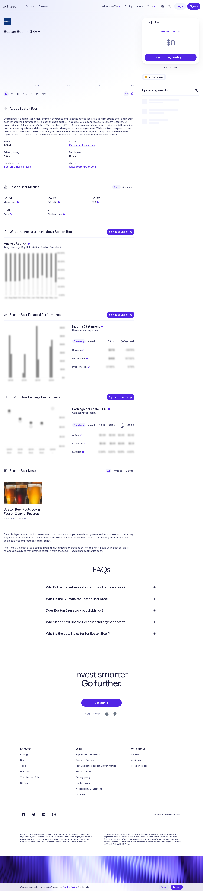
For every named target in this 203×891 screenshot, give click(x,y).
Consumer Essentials (82, 145)
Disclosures (82, 794)
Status (24, 783)
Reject (164, 887)
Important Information (88, 754)
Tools (23, 765)
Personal (30, 6)
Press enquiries (139, 765)
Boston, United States (17, 166)
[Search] (169, 6)
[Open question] (154, 587)
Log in (180, 6)
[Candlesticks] (131, 93)
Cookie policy (83, 783)
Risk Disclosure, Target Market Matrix (96, 765)
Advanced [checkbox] (127, 187)
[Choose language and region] (163, 6)
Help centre (26, 771)
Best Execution (84, 771)
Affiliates (136, 760)
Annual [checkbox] (91, 341)
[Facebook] (23, 814)
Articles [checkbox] (118, 470)
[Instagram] (54, 814)
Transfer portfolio (30, 777)
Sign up (194, 6)
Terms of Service (85, 760)
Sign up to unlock (120, 231)
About (139, 6)
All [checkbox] (108, 470)
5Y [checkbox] (37, 93)
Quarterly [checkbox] (79, 341)
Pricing (129, 6)
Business (43, 6)
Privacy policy (83, 777)
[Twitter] (33, 814)
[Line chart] (126, 93)
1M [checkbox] (18, 93)
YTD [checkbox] (25, 93)
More (151, 6)
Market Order (170, 31)
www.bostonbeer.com (82, 166)
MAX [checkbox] (44, 93)
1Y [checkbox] (31, 93)
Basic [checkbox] (116, 187)
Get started (101, 702)
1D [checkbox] (6, 93)
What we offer (111, 6)
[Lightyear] (10, 6)
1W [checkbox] (12, 93)
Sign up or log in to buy (170, 57)
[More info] (196, 90)
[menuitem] (101, 587)
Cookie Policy (70, 887)
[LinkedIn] (44, 814)
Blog (22, 760)
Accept (177, 887)
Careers (135, 754)
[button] (36, 141)
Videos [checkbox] (129, 470)
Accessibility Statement (89, 788)
